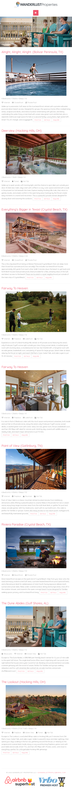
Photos (38, 120)
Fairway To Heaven (15, 288)
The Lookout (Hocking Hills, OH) (23, 682)
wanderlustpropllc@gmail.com (52, 772)
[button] (3, 32)
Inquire (56, 120)
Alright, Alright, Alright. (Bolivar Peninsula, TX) (32, 52)
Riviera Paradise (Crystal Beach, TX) (26, 524)
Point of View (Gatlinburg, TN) (22, 446)
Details (47, 120)
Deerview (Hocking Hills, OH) (22, 131)
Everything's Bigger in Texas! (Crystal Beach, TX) (34, 209)
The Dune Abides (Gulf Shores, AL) (25, 603)
